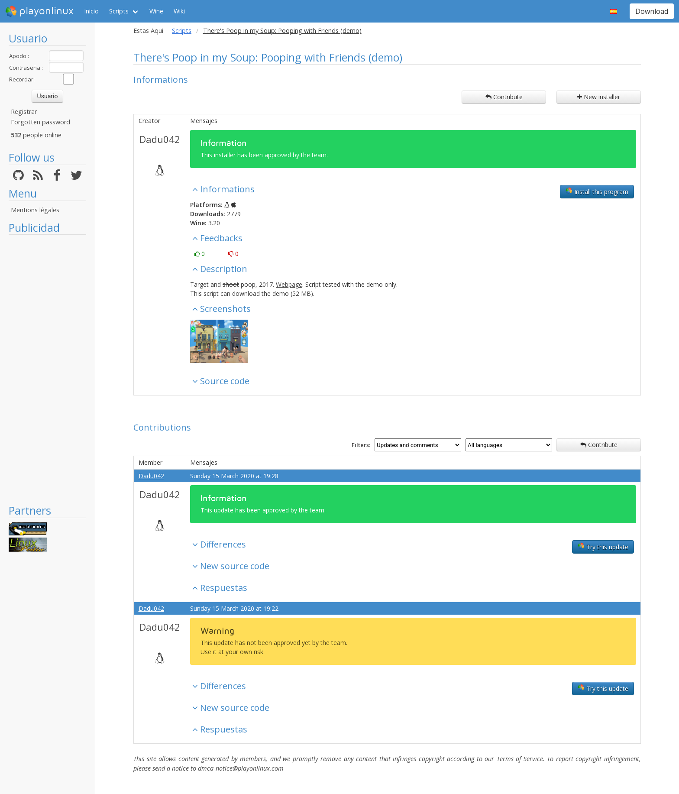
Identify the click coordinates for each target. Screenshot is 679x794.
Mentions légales (35, 210)
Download (651, 11)
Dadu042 (159, 139)
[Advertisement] (47, 369)
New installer (598, 97)
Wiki (179, 11)
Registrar (24, 111)
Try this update (603, 546)
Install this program (597, 191)
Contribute (504, 97)
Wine (156, 11)
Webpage (289, 284)
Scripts (119, 11)
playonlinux (39, 11)
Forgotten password (40, 122)
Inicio (91, 11)
